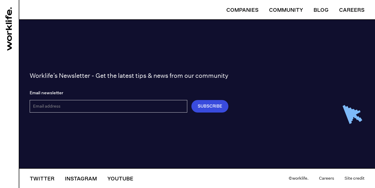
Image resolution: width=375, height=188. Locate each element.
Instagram (81, 178)
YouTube (120, 178)
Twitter (42, 178)
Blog (321, 10)
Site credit (355, 178)
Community (286, 10)
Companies (242, 10)
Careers (352, 10)
